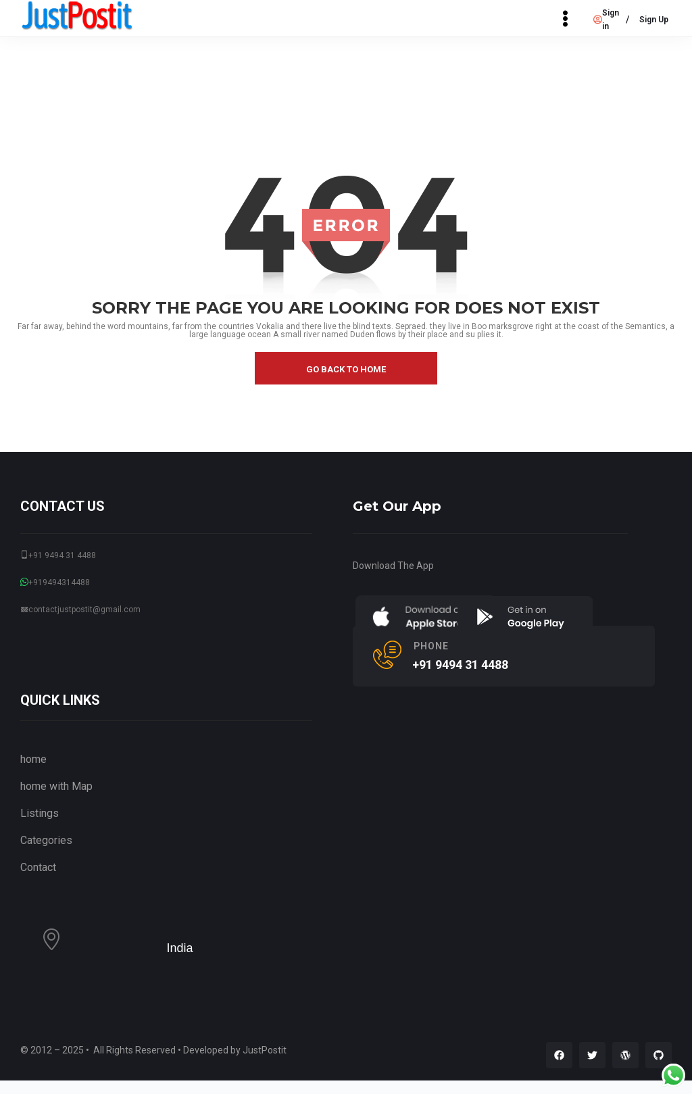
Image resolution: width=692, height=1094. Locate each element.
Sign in (606, 19)
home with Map (56, 786)
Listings (39, 813)
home (33, 759)
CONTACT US (62, 506)
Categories (46, 840)
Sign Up (653, 19)
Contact (38, 867)
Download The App (393, 565)
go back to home (346, 369)
